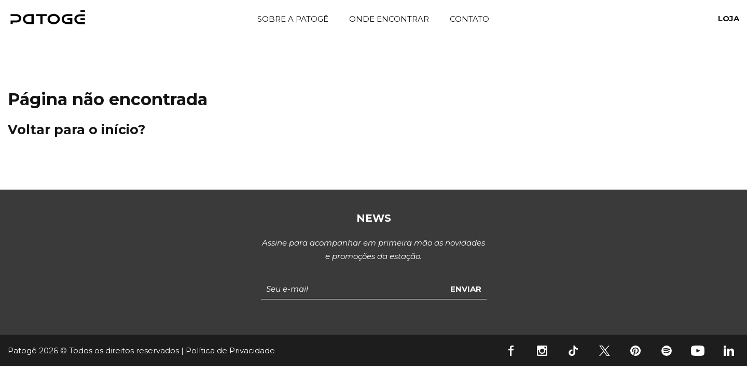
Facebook (511, 350)
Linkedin (728, 350)
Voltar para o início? (76, 129)
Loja (728, 18)
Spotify (666, 350)
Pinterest (635, 350)
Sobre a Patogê (292, 19)
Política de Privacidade (230, 350)
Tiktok (573, 350)
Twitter (604, 350)
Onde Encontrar (389, 19)
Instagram (542, 350)
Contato (469, 19)
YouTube (697, 350)
